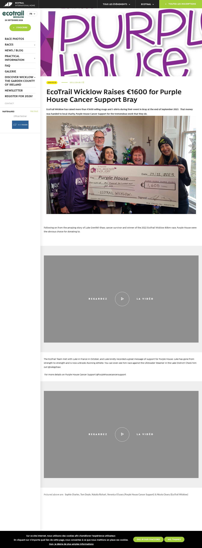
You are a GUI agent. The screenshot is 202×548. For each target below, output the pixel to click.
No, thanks (174, 539)
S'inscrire (21, 27)
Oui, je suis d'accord (148, 539)
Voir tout (34, 111)
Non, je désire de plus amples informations (71, 543)
